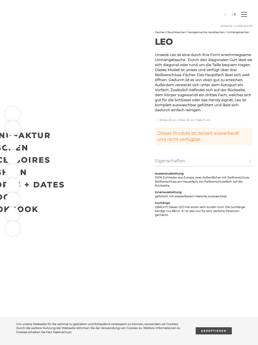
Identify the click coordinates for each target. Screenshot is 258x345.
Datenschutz (62, 332)
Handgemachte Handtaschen (206, 32)
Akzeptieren (213, 330)
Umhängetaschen (238, 32)
